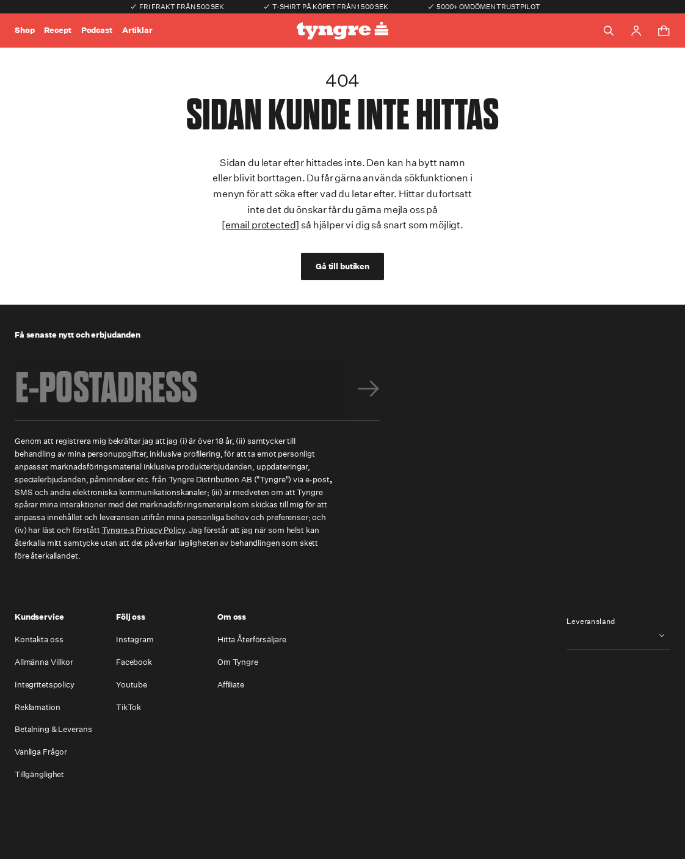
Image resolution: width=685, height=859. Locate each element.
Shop (24, 30)
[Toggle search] (608, 30)
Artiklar (137, 30)
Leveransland (591, 621)
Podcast (96, 30)
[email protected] (260, 225)
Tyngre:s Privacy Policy (143, 530)
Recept (57, 30)
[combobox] (618, 635)
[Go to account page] (636, 31)
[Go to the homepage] (342, 31)
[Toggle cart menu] (663, 30)
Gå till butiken (342, 266)
